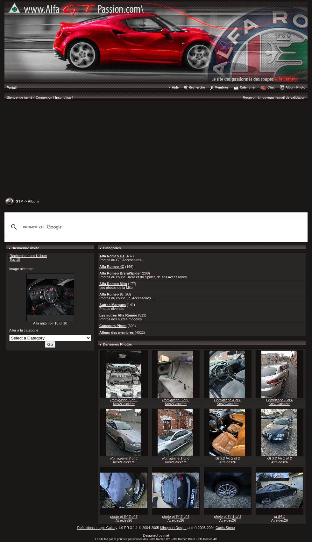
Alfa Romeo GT (111, 256)
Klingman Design (173, 528)
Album (33, 201)
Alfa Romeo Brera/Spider (120, 273)
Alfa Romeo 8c (111, 294)
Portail (12, 87)
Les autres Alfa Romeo (118, 315)
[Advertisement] (156, 150)
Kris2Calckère (124, 404)
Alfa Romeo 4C (111, 266)
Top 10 (15, 259)
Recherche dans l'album (28, 256)
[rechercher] (155, 227)
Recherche (197, 87)
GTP (19, 201)
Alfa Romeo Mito (113, 284)
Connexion (44, 97)
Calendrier (247, 87)
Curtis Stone (225, 528)
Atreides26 (227, 462)
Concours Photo (113, 326)
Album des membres (116, 332)
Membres (222, 87)
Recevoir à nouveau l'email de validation (274, 97)
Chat (270, 87)
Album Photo (295, 87)
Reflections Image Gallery (97, 528)
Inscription (63, 97)
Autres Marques (112, 305)
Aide (175, 87)
